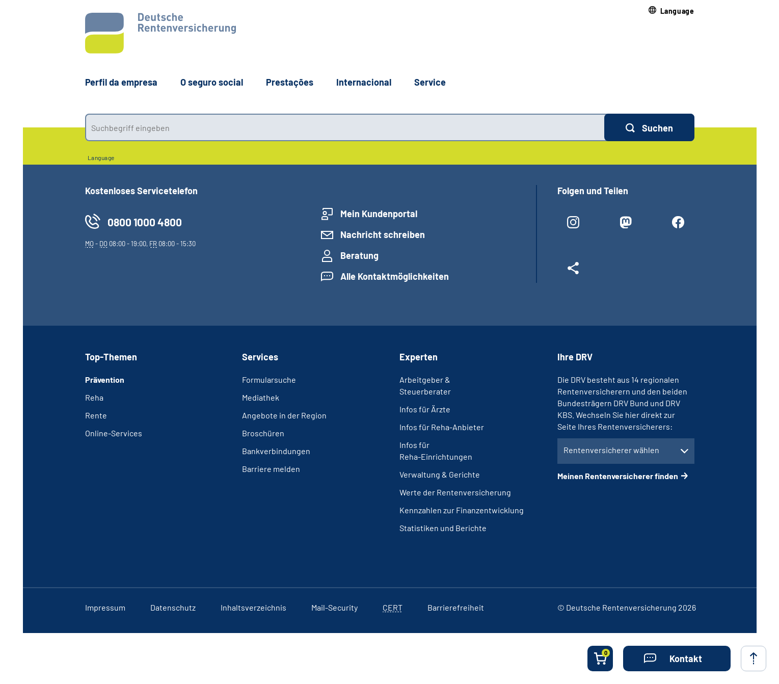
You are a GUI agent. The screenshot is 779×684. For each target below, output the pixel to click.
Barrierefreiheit (455, 607)
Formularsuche (269, 379)
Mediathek (260, 397)
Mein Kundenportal (378, 213)
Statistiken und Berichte (443, 528)
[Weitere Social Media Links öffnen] (573, 272)
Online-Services (113, 433)
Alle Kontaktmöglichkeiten (394, 276)
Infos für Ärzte (424, 409)
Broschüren (263, 433)
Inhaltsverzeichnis (253, 607)
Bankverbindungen (276, 451)
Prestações (289, 82)
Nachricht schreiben (382, 234)
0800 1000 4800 (145, 222)
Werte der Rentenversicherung (455, 492)
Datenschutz (173, 607)
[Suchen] (649, 127)
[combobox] (344, 127)
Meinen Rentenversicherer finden (617, 476)
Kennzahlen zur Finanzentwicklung (461, 510)
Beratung (359, 255)
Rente (96, 415)
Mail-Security (334, 607)
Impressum (105, 607)
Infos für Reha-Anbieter (441, 427)
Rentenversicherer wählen (611, 450)
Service (430, 82)
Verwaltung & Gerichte (439, 474)
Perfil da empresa (121, 82)
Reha (94, 397)
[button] (671, 11)
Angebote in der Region (284, 415)
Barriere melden (271, 468)
